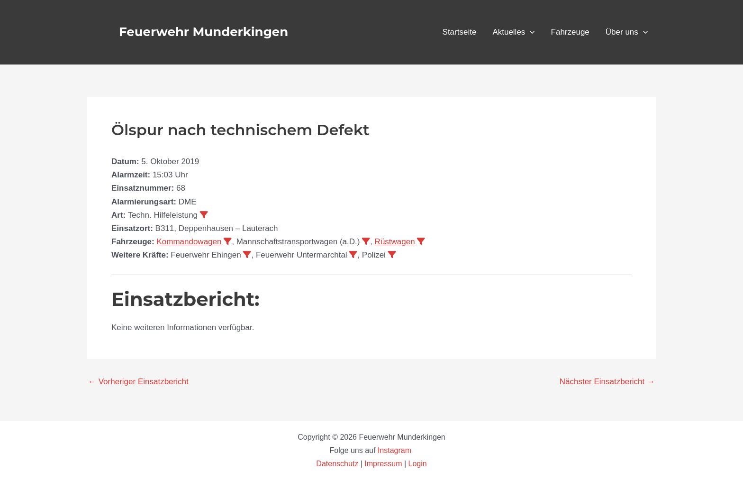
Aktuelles (513, 32)
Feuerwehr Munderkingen (203, 31)
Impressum (383, 464)
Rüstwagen (395, 241)
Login (417, 464)
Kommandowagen (188, 241)
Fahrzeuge (570, 32)
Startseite (460, 32)
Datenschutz (338, 464)
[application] (530, 32)
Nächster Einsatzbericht (607, 382)
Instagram (396, 450)
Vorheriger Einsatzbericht (138, 382)
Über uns (627, 32)
